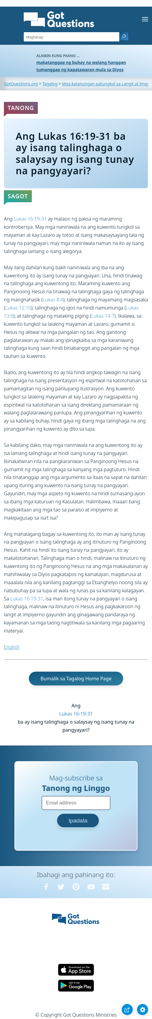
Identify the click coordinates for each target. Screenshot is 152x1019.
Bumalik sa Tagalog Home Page (76, 678)
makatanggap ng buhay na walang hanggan (81, 62)
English (12, 647)
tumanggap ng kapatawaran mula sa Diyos (79, 69)
